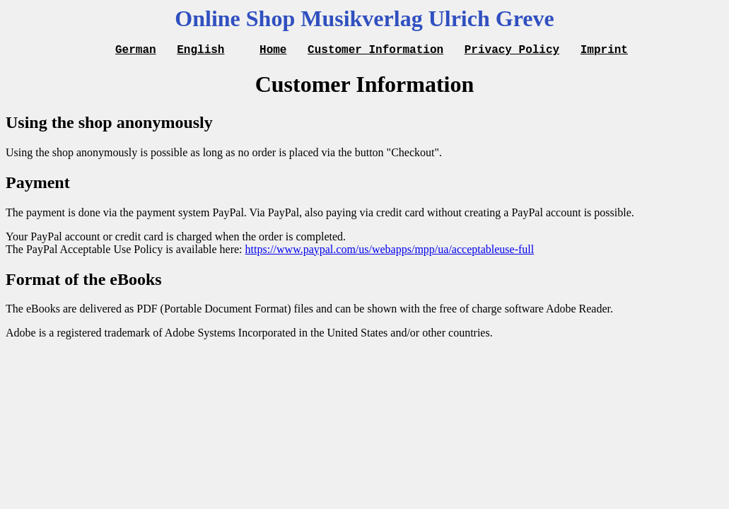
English (200, 51)
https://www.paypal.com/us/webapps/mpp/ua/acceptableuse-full (390, 251)
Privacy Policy (512, 51)
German (135, 51)
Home (272, 51)
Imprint (604, 51)
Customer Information (375, 51)
